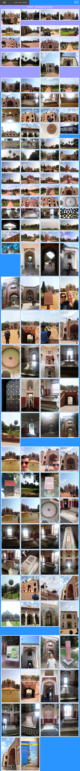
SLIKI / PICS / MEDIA (15, 3)
